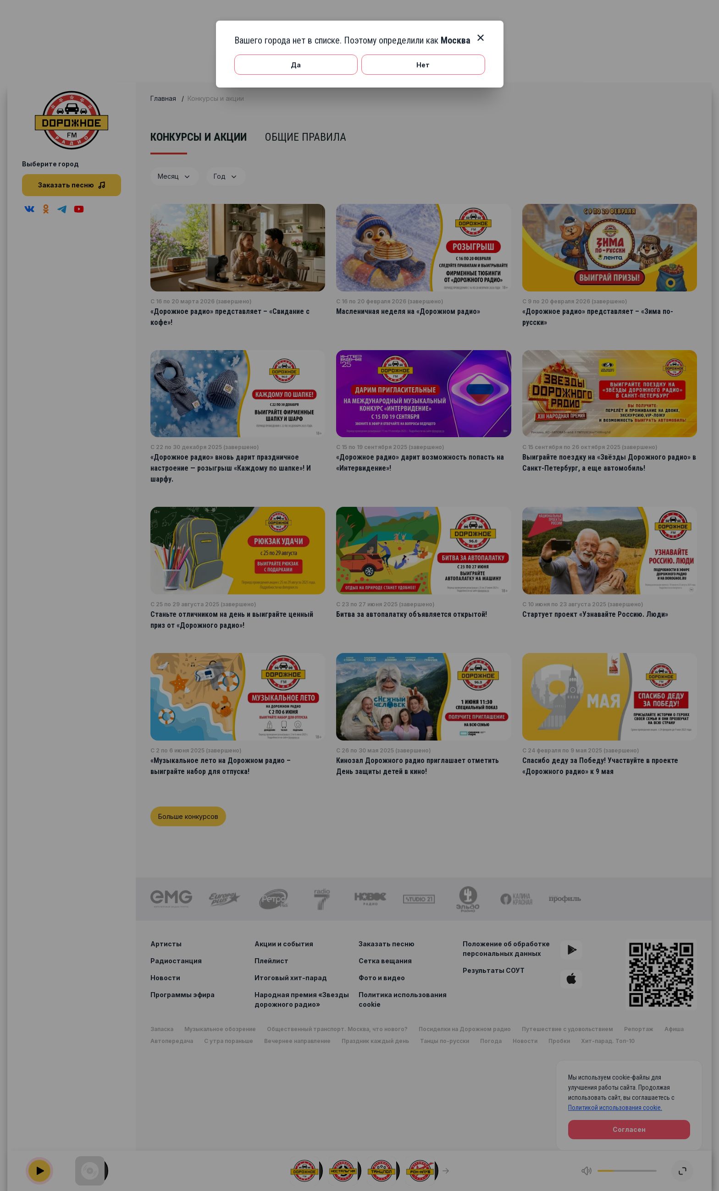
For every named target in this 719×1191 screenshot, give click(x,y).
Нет (423, 65)
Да (296, 65)
